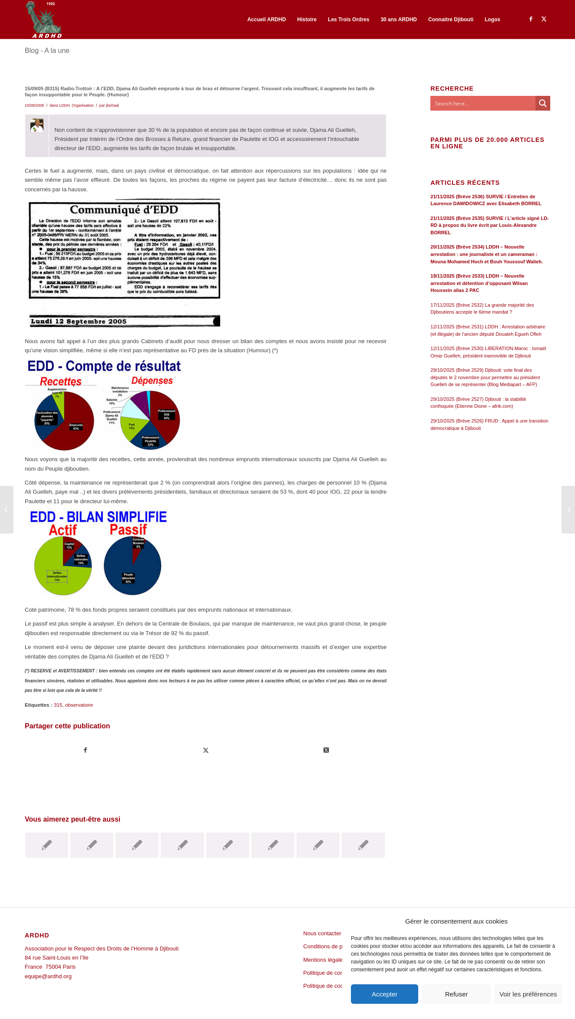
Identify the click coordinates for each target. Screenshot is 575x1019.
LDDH (64, 105)
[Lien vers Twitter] (543, 19)
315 (58, 705)
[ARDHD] (43, 19)
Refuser (456, 994)
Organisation (83, 105)
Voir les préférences (528, 994)
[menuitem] (266, 19)
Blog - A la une (47, 50)
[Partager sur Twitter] (206, 750)
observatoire (79, 705)
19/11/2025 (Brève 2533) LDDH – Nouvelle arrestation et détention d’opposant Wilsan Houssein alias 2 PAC (479, 283)
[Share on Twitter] (326, 750)
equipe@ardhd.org (48, 976)
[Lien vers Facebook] (530, 19)
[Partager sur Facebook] (85, 750)
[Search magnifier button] (542, 103)
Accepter (384, 994)
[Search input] (483, 103)
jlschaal (112, 105)
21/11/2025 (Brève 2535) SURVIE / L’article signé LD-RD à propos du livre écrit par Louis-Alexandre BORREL (489, 225)
